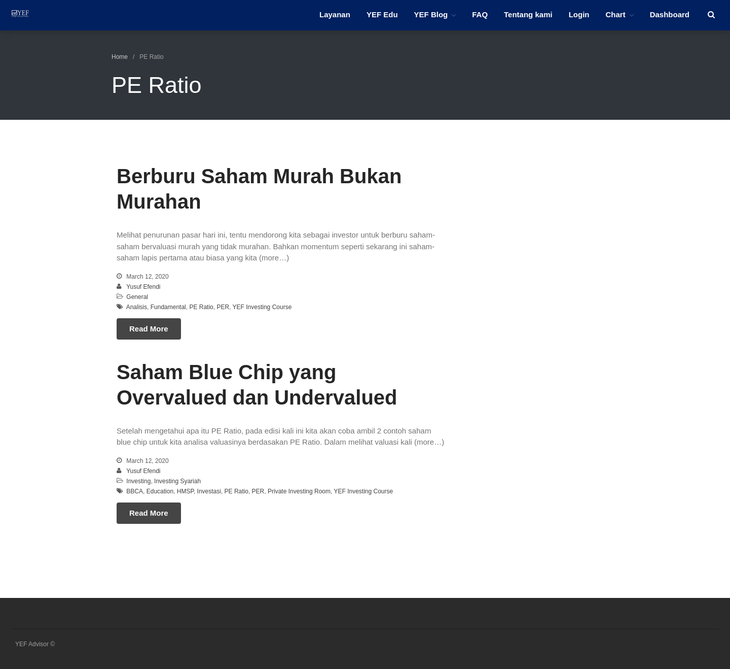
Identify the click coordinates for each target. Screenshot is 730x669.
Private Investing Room (299, 491)
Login (579, 14)
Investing (138, 481)
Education (160, 491)
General (137, 296)
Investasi (209, 491)
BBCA (134, 491)
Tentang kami (528, 14)
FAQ (480, 14)
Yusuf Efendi (143, 286)
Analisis (136, 307)
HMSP (185, 491)
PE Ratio (201, 307)
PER (222, 307)
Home (120, 56)
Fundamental (168, 307)
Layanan (334, 14)
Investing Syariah (177, 481)
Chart (615, 14)
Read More (148, 328)
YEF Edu (382, 14)
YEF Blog (431, 14)
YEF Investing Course (262, 307)
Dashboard (669, 14)
